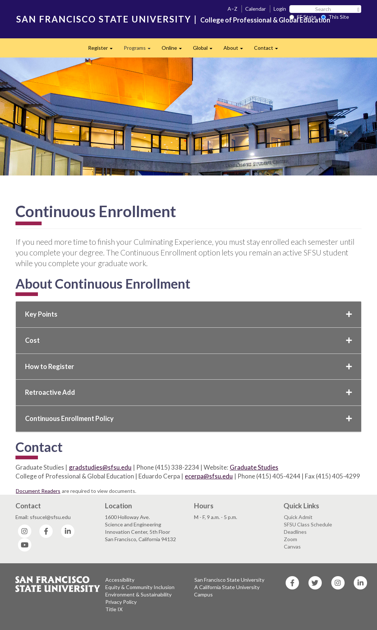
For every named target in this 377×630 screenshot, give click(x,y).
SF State (302, 17)
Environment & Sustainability (138, 594)
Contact (268, 50)
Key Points (188, 314)
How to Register (188, 366)
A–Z (232, 9)
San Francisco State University (229, 580)
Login (280, 9)
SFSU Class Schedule (308, 524)
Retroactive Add (188, 392)
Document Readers (38, 491)
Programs (140, 50)
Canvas (292, 546)
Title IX (114, 609)
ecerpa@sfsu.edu (209, 476)
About (236, 50)
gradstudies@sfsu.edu (100, 467)
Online (174, 50)
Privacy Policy (121, 602)
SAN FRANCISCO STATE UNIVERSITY (103, 19)
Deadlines (295, 532)
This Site (335, 17)
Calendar (255, 9)
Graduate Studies (254, 467)
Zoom (290, 539)
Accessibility (119, 580)
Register (103, 50)
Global (205, 50)
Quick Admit (298, 517)
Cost (188, 340)
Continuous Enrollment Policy (188, 418)
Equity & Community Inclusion (140, 587)
